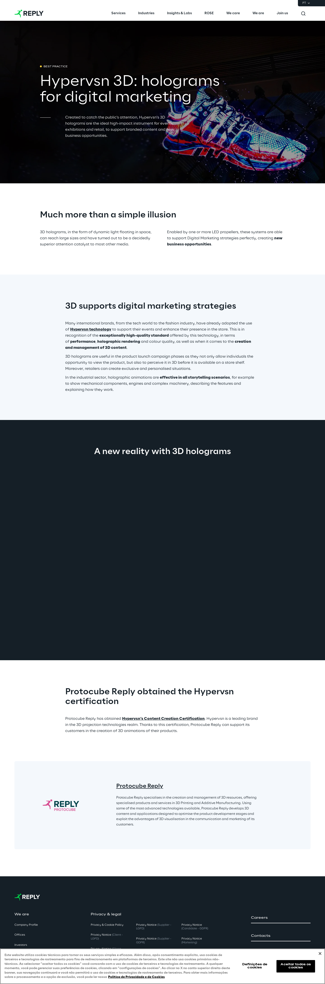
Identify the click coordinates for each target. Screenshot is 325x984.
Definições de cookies (254, 966)
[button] (281, 917)
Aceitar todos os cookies (296, 966)
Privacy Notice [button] (107, 936)
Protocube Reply (139, 786)
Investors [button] (20, 945)
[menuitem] (118, 13)
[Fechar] (320, 953)
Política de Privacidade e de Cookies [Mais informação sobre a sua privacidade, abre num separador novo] (136, 977)
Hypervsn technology (90, 329)
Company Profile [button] (26, 924)
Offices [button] (19, 934)
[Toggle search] (303, 13)
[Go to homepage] (29, 13)
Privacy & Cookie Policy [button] (107, 924)
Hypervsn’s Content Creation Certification (163, 719)
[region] (162, 966)
